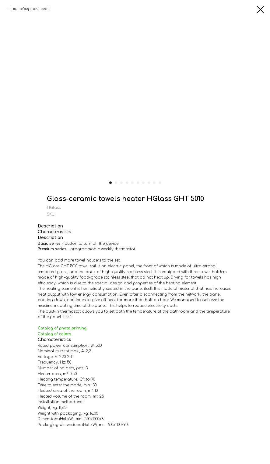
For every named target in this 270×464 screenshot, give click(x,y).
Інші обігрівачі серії (30, 9)
